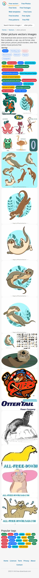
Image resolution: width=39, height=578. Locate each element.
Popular (25, 55)
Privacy (26, 561)
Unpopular (6, 59)
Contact (20, 565)
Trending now (15, 51)
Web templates (14, 12)
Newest (25, 51)
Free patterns (14, 20)
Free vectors (13, 3)
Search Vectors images (12, 25)
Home (4, 30)
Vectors (11, 30)
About (33, 561)
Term (20, 561)
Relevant (17, 55)
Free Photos (26, 3)
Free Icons (28, 12)
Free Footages (25, 8)
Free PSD (25, 20)
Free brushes (14, 16)
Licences (13, 561)
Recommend (7, 55)
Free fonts (13, 8)
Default (5, 51)
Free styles (26, 16)
